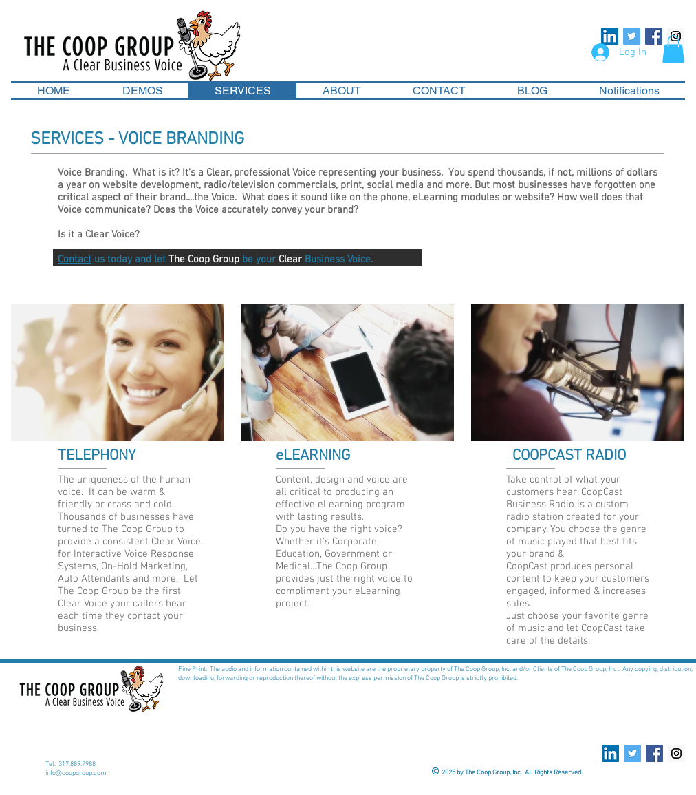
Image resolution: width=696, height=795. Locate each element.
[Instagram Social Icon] (676, 753)
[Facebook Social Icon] (653, 36)
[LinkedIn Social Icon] (609, 36)
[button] (673, 49)
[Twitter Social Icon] (631, 36)
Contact (74, 259)
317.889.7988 (77, 764)
